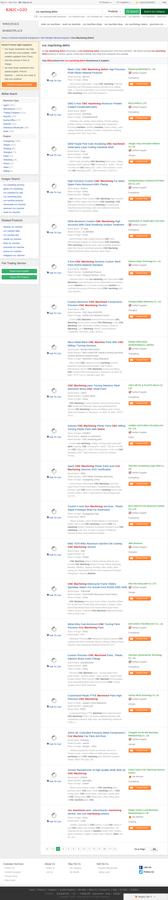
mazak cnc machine (12, 239)
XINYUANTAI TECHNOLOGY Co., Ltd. (145, 624)
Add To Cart (55, 80)
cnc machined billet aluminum (52, 16)
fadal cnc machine (11, 243)
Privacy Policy (11, 876)
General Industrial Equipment (24, 38)
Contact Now (142, 84)
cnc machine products (13, 200)
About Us (49, 863)
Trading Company (11, 113)
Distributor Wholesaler (13, 127)
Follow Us (149, 872)
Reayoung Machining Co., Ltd (141, 69)
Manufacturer (9, 109)
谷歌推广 (117, 894)
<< (53, 849)
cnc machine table (11, 231)
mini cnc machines (50, 24)
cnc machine (134, 16)
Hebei (6, 167)
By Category (75, 868)
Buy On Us (74, 863)
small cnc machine (11, 212)
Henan (6, 163)
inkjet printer (97, 894)
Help (164, 2)
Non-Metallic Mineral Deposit (55, 38)
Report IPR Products (19, 277)
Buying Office (9, 120)
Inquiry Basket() (145, 2)
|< (47, 849)
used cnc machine (72, 24)
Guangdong (8, 141)
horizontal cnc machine (13, 247)
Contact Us (10, 868)
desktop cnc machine (13, 227)
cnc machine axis (11, 235)
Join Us (49, 872)
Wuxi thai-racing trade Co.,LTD (142, 583)
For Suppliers (124, 2)
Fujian (6, 156)
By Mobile (74, 872)
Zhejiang (7, 148)
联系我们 (134, 890)
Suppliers (52, 890)
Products (41, 890)
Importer (7, 116)
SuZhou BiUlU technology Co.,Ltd (143, 695)
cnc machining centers (136, 24)
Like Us (147, 867)
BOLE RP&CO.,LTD (137, 103)
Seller (6, 131)
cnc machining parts (12, 196)
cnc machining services (13, 185)
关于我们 (124, 890)
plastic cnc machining (13, 189)
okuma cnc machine (12, 251)
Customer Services (13, 863)
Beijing (6, 171)
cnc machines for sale (13, 193)
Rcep (108, 894)
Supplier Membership (107, 868)
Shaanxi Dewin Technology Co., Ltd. (144, 261)
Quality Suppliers (67, 890)
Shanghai (7, 152)
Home (5, 38)
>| (115, 849)
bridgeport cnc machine (14, 255)
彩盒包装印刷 (63, 894)
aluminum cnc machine (13, 208)
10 (105, 849)
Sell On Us (102, 863)
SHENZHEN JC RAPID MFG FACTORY (146, 221)
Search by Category (154, 11)
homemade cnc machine (14, 204)
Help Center (10, 880)
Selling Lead (103, 872)
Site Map (82, 890)
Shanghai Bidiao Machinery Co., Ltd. (144, 302)
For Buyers (105, 2)
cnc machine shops (92, 24)
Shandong (8, 160)
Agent (6, 105)
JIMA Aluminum (135, 543)
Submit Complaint (13, 872)
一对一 (74, 894)
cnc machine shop (113, 24)
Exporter (7, 124)
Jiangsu (6, 145)
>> (110, 849)
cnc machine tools (76, 16)
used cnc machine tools (115, 16)
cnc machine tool (94, 16)
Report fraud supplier (19, 271)
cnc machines (148, 16)
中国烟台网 (85, 894)
